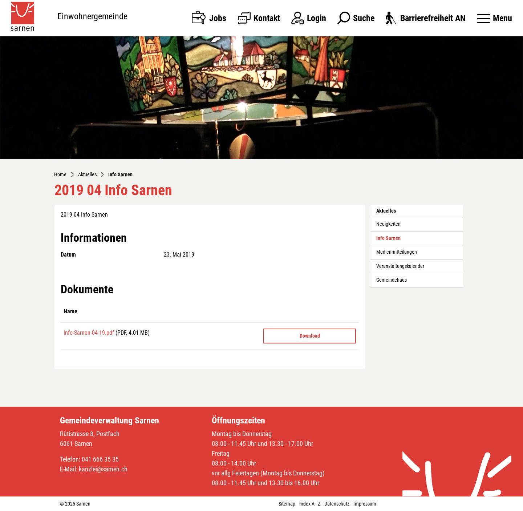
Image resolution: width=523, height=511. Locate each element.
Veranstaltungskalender (400, 266)
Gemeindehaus (391, 280)
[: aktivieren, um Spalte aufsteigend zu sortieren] (309, 311)
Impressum (364, 504)
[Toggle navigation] (494, 18)
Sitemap (287, 504)
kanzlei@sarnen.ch (103, 469)
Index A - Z (309, 504)
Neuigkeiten (388, 224)
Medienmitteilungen (396, 252)
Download (310, 336)
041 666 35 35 (100, 459)
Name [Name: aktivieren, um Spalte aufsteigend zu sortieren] (70, 311)
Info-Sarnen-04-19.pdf (89, 332)
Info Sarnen (392, 240)
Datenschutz (336, 504)
